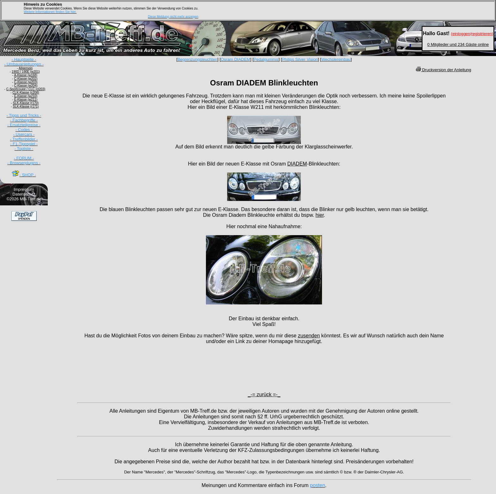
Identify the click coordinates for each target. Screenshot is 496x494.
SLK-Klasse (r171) (26, 106)
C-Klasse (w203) (25, 82)
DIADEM (297, 163)
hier (320, 215)
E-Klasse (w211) (25, 99)
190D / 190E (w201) (26, 71)
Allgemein (26, 68)
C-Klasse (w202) (25, 78)
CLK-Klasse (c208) (25, 92)
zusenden (309, 335)
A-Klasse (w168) (25, 75)
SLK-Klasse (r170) (26, 103)
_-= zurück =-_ (264, 394)
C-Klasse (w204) (25, 85)
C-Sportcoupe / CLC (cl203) (25, 89)
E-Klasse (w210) (25, 96)
